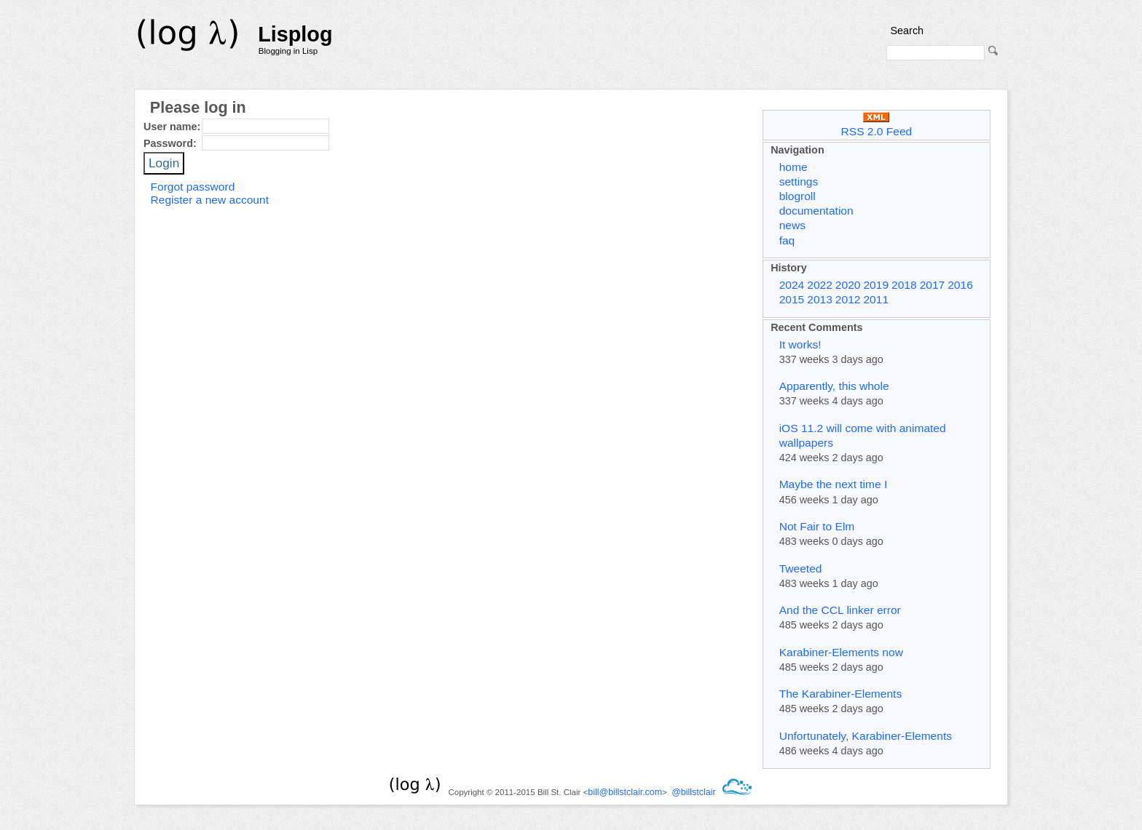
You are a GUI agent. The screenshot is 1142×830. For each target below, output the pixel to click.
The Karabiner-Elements (840, 693)
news (792, 225)
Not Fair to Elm (817, 526)
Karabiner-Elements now (841, 652)
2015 (792, 299)
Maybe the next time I (833, 484)
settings (799, 181)
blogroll (797, 196)
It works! (800, 344)
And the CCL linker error (840, 610)
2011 (876, 299)
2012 (848, 299)
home (793, 167)
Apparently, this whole (834, 386)
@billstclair (693, 792)
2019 (876, 285)
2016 (960, 285)
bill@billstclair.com (625, 792)
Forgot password (193, 186)
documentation (816, 210)
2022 (819, 285)
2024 (792, 285)
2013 (819, 299)
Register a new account (210, 199)
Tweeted (800, 568)
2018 (904, 285)
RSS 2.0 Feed (877, 124)
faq (787, 240)
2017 (932, 285)
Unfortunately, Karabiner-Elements (865, 736)
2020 (848, 285)
